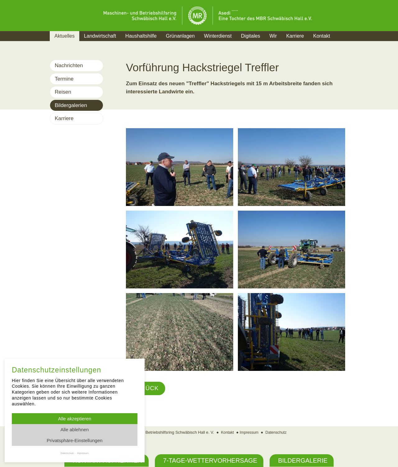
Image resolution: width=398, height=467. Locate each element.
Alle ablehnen (75, 429)
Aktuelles (64, 36)
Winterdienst (218, 36)
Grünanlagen (180, 36)
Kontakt (321, 36)
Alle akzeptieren (74, 418)
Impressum (249, 432)
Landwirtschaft (100, 36)
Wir (273, 36)
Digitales (250, 36)
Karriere (295, 36)
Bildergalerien (71, 105)
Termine (64, 79)
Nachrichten (69, 65)
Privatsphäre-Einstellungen (74, 440)
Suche (347, 43)
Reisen (63, 92)
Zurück (146, 388)
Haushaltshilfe (141, 36)
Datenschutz (277, 432)
